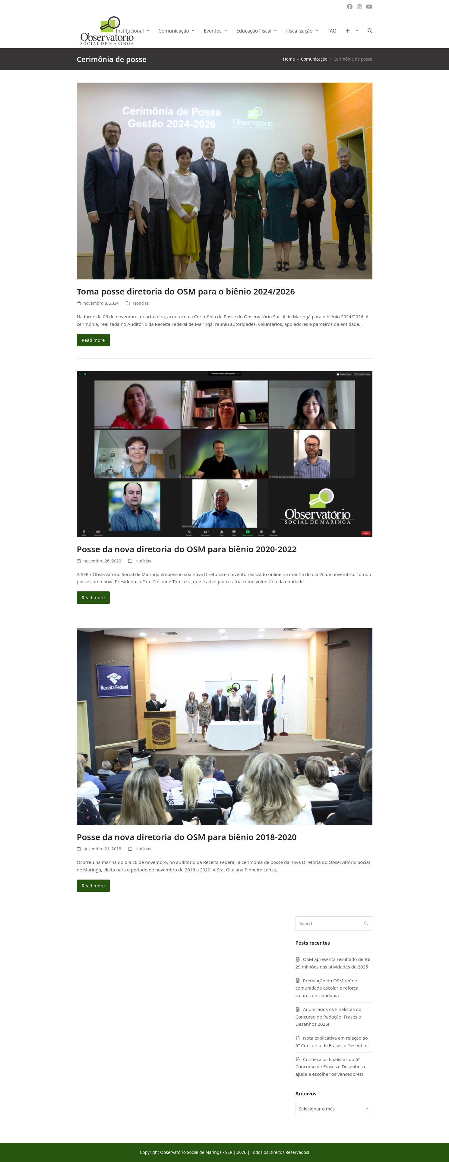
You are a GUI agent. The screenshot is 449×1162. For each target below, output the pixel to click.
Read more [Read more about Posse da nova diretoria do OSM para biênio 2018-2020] (93, 886)
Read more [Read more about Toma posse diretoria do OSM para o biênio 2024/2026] (93, 340)
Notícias (141, 303)
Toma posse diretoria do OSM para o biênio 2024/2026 (186, 291)
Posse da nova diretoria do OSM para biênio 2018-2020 (187, 836)
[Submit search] (366, 923)
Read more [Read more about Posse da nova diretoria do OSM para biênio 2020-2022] (93, 597)
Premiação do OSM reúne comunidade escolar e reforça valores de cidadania (327, 988)
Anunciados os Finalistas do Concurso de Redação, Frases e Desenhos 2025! (329, 1016)
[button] (370, 30)
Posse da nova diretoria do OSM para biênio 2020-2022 (187, 549)
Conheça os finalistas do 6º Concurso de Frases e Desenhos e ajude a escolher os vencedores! (331, 1066)
